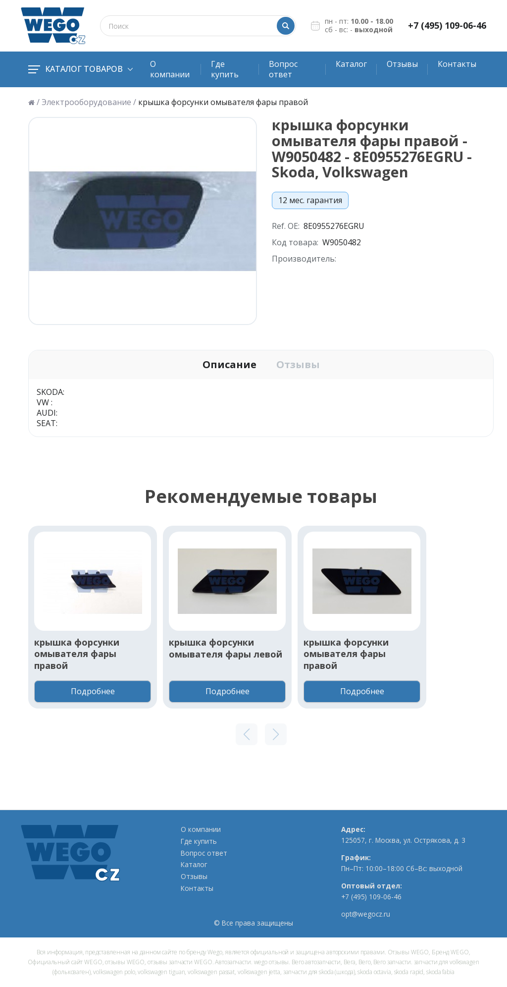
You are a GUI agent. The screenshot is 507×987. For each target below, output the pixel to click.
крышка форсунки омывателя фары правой (76, 654)
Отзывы (402, 63)
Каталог (351, 63)
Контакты (457, 63)
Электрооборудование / (89, 102)
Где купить (225, 69)
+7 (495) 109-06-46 (447, 25)
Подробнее (93, 691)
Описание (229, 364)
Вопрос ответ (283, 69)
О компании (170, 69)
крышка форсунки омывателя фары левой (225, 648)
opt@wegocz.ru (365, 914)
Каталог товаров (80, 68)
